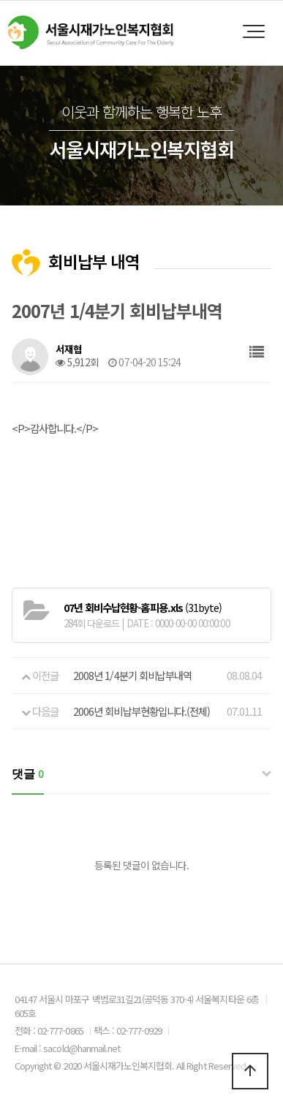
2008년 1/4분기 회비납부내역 (132, 675)
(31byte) (143, 607)
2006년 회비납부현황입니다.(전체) (141, 711)
